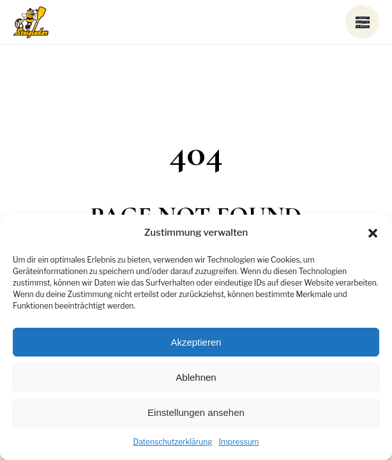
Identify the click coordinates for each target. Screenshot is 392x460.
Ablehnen (196, 377)
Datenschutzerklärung (172, 442)
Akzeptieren (195, 342)
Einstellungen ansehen (196, 412)
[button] (372, 233)
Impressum (238, 442)
